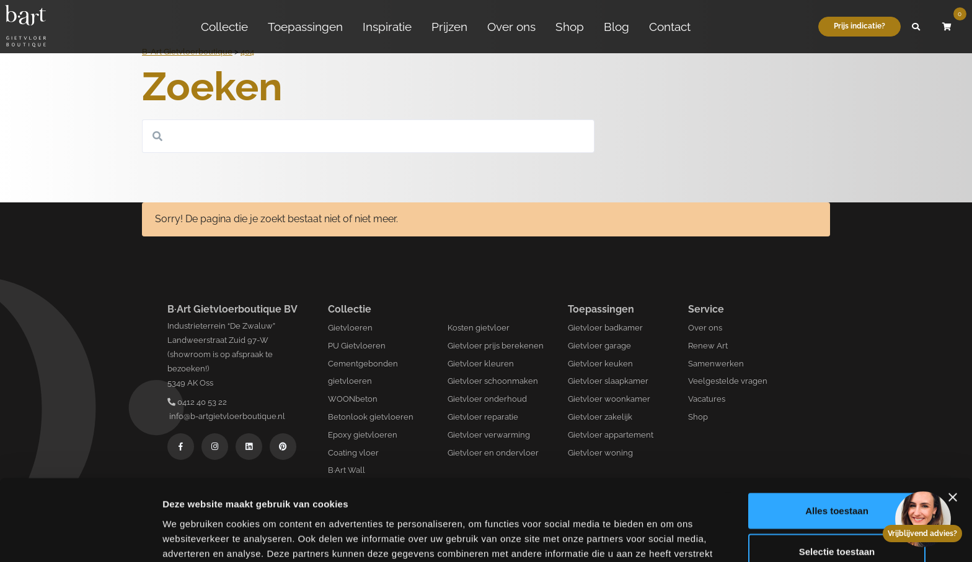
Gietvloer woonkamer (609, 399)
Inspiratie (387, 26)
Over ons (511, 26)
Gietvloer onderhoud (487, 399)
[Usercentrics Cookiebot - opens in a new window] (80, 538)
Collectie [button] (224, 26)
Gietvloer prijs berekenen (496, 345)
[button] (916, 26)
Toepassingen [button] (305, 26)
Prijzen (449, 26)
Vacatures (706, 399)
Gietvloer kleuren (481, 363)
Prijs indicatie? (859, 26)
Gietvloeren (350, 327)
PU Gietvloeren (357, 345)
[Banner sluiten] (952, 427)
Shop (569, 26)
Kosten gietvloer (479, 327)
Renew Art (708, 345)
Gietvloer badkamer (605, 327)
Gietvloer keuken (600, 363)
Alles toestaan (836, 440)
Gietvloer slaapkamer (608, 381)
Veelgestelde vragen (727, 381)
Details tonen (669, 537)
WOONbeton (353, 399)
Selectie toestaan (837, 481)
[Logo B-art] (25, 26)
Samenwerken (716, 363)
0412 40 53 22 (197, 402)
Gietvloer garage (599, 345)
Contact (670, 26)
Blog (616, 26)
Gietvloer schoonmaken (493, 381)
